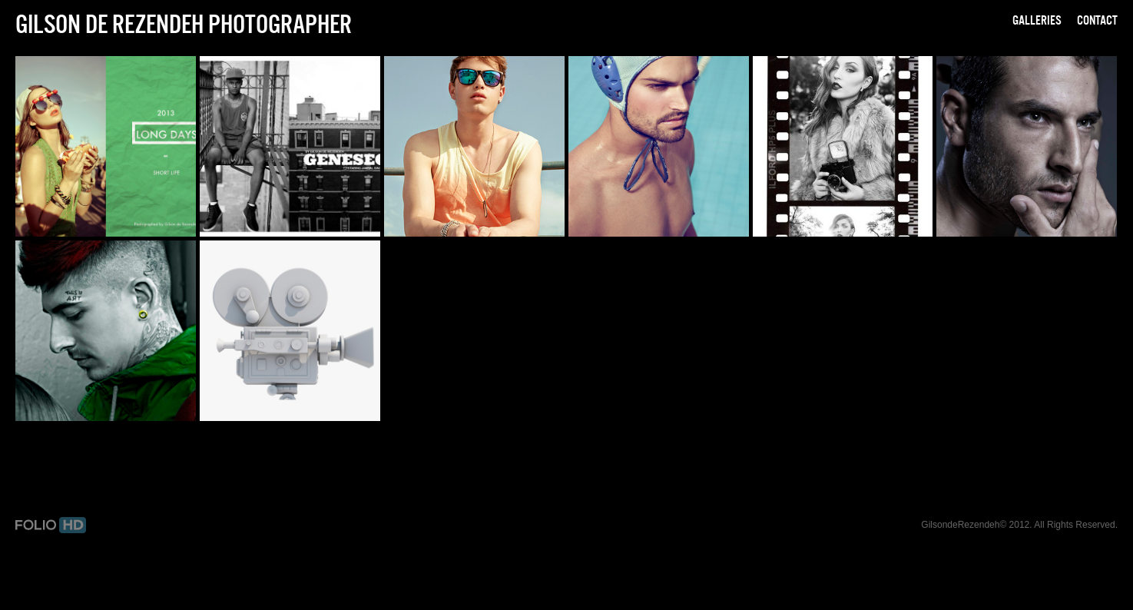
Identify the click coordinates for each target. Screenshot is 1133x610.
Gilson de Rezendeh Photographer (183, 24)
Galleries (1037, 20)
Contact (1097, 20)
